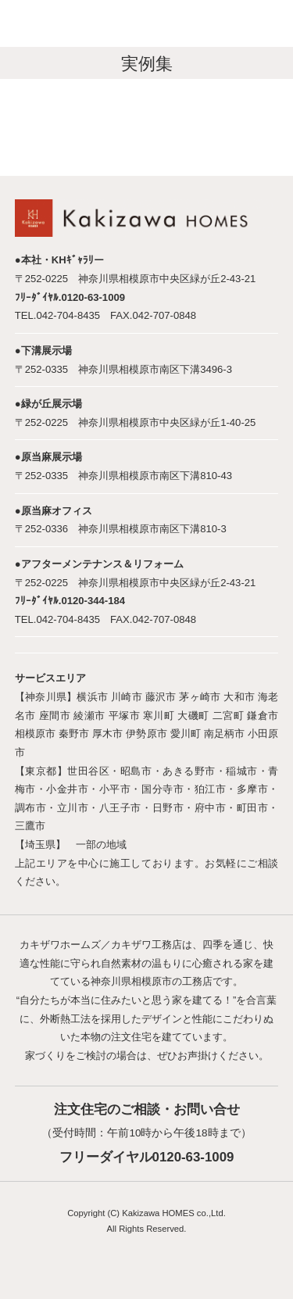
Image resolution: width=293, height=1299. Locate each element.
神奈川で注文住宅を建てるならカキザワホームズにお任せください (96, 25)
